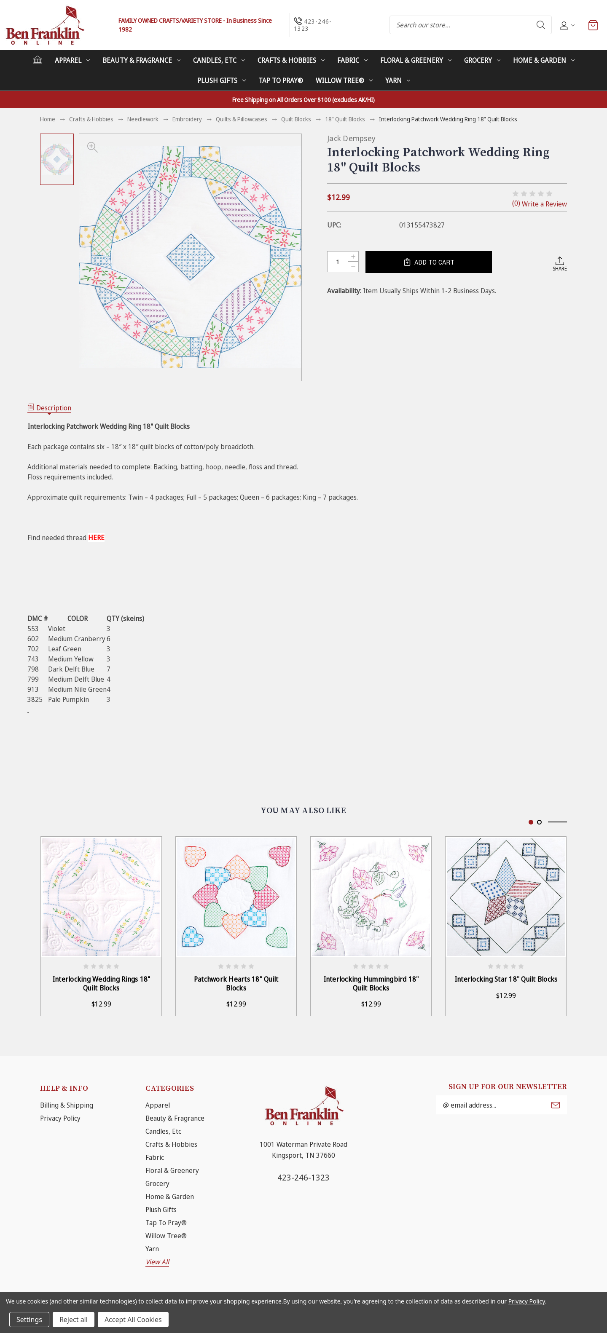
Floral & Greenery (415, 60)
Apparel (72, 60)
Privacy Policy (60, 1118)
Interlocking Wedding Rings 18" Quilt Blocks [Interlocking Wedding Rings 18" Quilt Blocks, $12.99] (101, 984)
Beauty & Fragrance (141, 60)
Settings (29, 1319)
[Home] (37, 60)
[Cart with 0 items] (593, 25)
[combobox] (470, 25)
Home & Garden (544, 60)
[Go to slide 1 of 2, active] (531, 822)
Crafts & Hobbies (291, 60)
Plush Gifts (221, 80)
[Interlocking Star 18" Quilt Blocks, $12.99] (506, 897)
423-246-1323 (303, 1177)
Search (541, 25)
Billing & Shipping (66, 1105)
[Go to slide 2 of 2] (539, 822)
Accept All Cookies (133, 1319)
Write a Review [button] (544, 204)
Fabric (352, 60)
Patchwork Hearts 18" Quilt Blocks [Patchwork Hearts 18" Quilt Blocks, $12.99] (236, 984)
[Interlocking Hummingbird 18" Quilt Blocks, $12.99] (371, 897)
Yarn (397, 80)
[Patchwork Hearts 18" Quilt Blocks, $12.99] (236, 897)
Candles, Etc (219, 60)
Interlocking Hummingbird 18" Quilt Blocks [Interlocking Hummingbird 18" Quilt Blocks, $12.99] (371, 984)
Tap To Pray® (280, 80)
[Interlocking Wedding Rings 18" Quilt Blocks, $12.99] (101, 897)
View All (157, 1261)
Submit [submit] (556, 1105)
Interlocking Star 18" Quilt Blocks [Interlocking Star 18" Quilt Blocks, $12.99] (506, 979)
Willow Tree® (344, 80)
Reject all (73, 1319)
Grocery (482, 60)
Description (49, 407)
